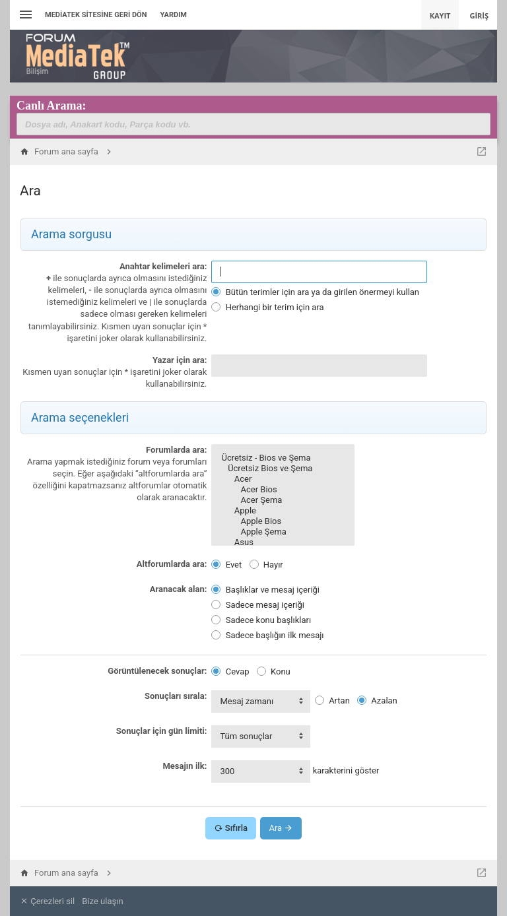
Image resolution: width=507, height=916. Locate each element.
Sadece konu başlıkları (261, 620)
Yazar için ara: (179, 360)
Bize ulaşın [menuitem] (102, 901)
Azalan (377, 700)
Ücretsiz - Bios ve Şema (282, 458)
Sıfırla (231, 828)
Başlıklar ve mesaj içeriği (265, 590)
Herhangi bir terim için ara (267, 307)
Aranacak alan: (178, 589)
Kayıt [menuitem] (440, 15)
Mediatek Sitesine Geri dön (96, 15)
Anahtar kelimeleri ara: (163, 266)
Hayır (266, 565)
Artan (332, 700)
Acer (282, 479)
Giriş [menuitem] (479, 15)
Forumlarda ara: (176, 450)
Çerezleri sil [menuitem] (47, 901)
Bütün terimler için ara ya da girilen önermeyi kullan (315, 292)
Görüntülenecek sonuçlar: (157, 671)
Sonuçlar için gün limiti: (161, 731)
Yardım (173, 15)
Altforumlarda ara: (172, 564)
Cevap (230, 671)
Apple (282, 511)
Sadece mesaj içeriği (257, 605)
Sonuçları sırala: (176, 696)
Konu (273, 671)
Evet (226, 565)
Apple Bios (282, 521)
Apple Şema (282, 532)
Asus (282, 542)
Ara (281, 828)
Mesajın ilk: (184, 766)
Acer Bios (282, 489)
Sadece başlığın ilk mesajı (267, 635)
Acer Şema (282, 500)
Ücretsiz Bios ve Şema (282, 468)
